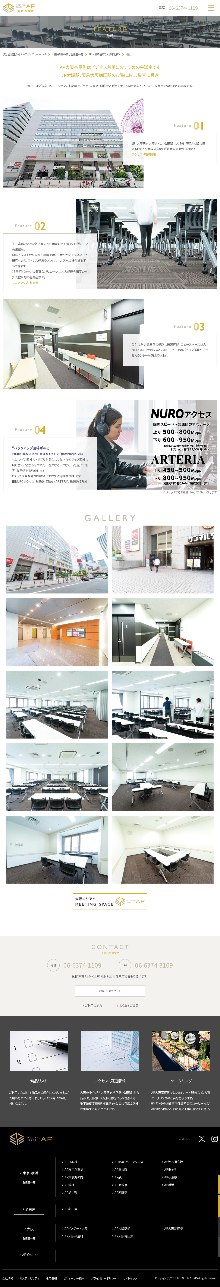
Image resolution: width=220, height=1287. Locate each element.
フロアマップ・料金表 (25, 282)
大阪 (30, 1228)
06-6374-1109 (183, 7)
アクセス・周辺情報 (144, 154)
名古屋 (30, 1209)
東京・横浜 (30, 1172)
